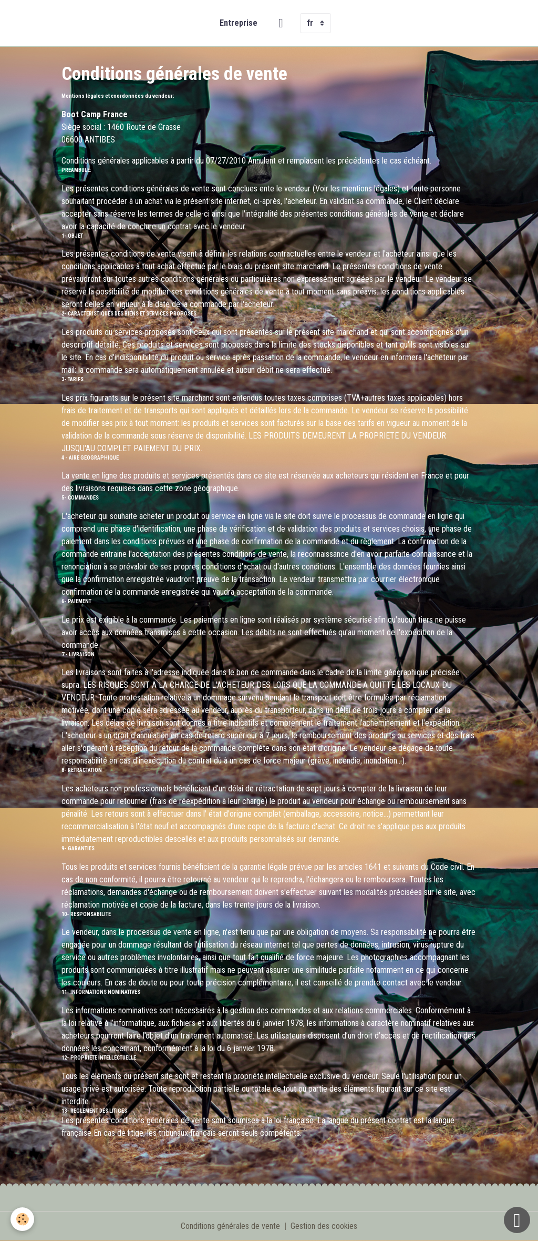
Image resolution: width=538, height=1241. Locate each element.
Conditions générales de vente (230, 1226)
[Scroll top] (517, 1220)
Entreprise (238, 23)
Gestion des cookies (324, 1226)
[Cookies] (22, 1219)
